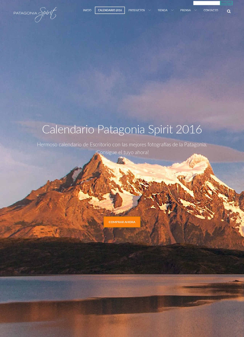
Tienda (163, 10)
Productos (136, 10)
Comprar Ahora (122, 222)
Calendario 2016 (110, 10)
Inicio (87, 10)
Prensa (185, 10)
